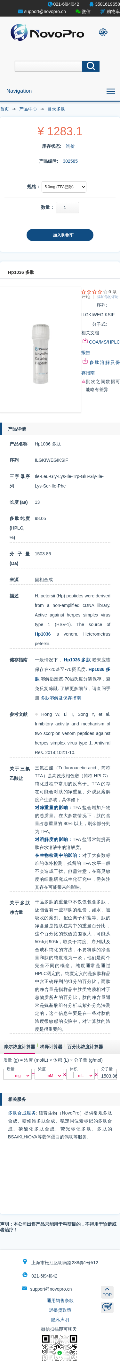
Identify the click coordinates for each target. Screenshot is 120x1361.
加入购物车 (63, 235)
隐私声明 (60, 1319)
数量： (47, 207)
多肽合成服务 (22, 1112)
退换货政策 (60, 1310)
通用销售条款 (60, 1300)
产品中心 (28, 108)
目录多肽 (56, 108)
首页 (4, 108)
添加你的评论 (107, 297)
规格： (34, 186)
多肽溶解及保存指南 (61, 698)
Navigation (19, 91)
